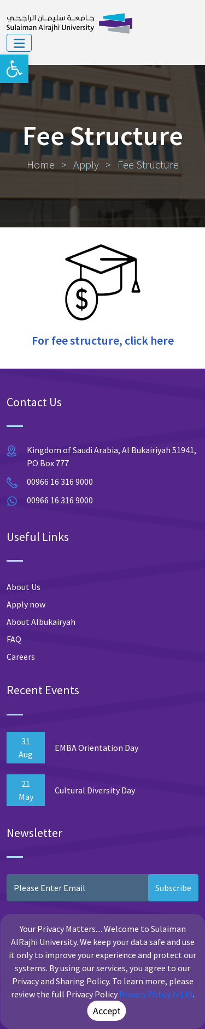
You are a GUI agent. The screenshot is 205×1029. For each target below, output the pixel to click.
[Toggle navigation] (19, 43)
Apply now (26, 604)
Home (41, 164)
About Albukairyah (41, 621)
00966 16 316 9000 (60, 481)
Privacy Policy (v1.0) (155, 994)
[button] (14, 69)
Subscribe (173, 887)
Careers (21, 656)
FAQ (14, 639)
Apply (86, 164)
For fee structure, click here (103, 340)
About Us (23, 586)
